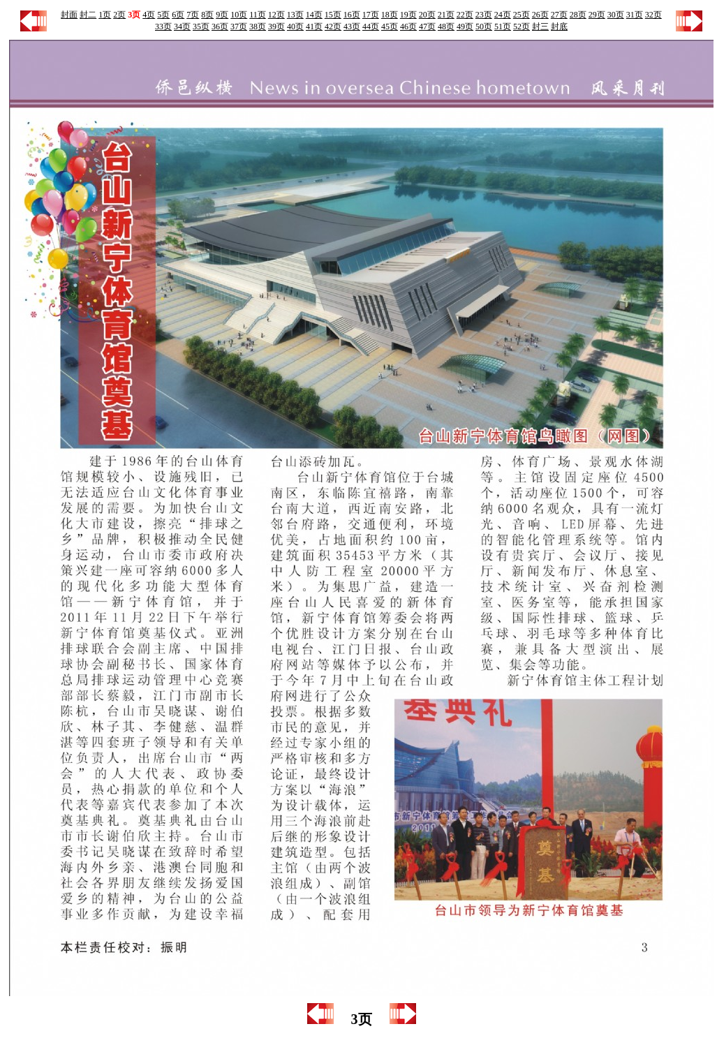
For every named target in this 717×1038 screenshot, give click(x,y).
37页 (238, 26)
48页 (446, 26)
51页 (502, 26)
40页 (295, 26)
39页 (276, 26)
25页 (521, 15)
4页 (148, 15)
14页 (314, 15)
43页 (351, 26)
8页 (207, 15)
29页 (597, 15)
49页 (465, 26)
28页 (578, 15)
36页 (220, 26)
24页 (502, 15)
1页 (104, 15)
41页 (314, 26)
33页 (163, 26)
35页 (201, 26)
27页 (559, 15)
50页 (483, 26)
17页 (370, 15)
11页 (257, 15)
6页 (178, 15)
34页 (182, 26)
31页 (634, 15)
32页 (653, 15)
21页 (446, 15)
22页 (465, 15)
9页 (222, 15)
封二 (88, 15)
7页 (192, 15)
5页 (163, 15)
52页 (521, 26)
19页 (408, 15)
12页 (276, 15)
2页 (119, 15)
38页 (257, 26)
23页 (483, 15)
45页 (389, 26)
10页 (238, 15)
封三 (540, 26)
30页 (615, 15)
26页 (540, 15)
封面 (69, 15)
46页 (408, 26)
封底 (559, 26)
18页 (389, 15)
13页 (295, 15)
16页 (351, 15)
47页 (427, 26)
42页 (333, 26)
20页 (427, 15)
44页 (370, 26)
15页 (333, 15)
